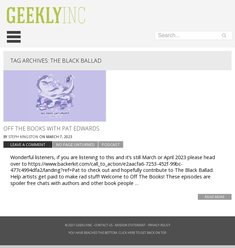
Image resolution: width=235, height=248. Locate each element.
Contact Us (104, 225)
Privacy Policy (159, 225)
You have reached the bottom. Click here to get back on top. (117, 232)
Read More (215, 197)
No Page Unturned (75, 144)
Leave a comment (27, 144)
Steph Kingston (23, 136)
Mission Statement (130, 225)
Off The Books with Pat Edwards (51, 128)
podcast (111, 144)
